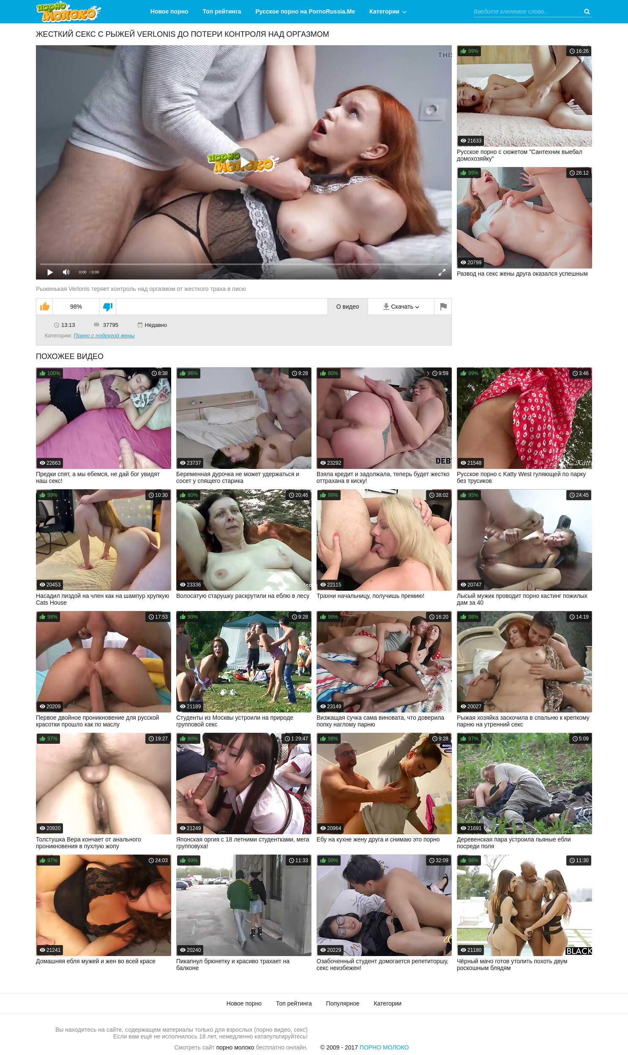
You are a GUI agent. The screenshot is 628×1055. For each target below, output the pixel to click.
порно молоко (235, 1047)
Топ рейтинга (222, 11)
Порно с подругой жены (104, 335)
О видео (347, 306)
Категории (384, 11)
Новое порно (169, 11)
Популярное (343, 1003)
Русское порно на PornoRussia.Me (305, 11)
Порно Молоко (384, 1047)
